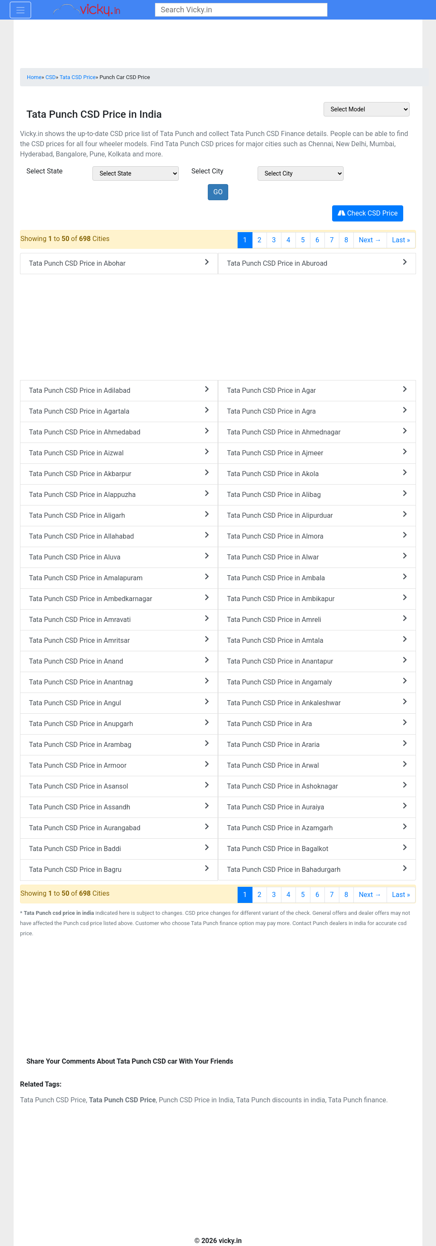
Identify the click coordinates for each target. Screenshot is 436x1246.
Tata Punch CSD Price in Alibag (317, 494)
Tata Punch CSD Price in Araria (317, 744)
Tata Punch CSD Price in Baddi (119, 848)
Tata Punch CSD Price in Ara (317, 723)
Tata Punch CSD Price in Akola (317, 473)
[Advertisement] (218, 998)
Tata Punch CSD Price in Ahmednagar (317, 431)
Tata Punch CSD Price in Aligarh (119, 515)
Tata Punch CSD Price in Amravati (119, 619)
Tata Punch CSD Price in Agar (317, 390)
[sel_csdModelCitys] (301, 173)
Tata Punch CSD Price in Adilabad (119, 390)
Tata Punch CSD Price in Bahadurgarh (317, 869)
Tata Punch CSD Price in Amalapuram (119, 577)
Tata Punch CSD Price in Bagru (119, 869)
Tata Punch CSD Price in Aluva (119, 556)
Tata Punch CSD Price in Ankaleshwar (317, 702)
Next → (370, 240)
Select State (44, 171)
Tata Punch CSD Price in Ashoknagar (317, 785)
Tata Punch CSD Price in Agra (317, 410)
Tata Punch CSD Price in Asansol (119, 785)
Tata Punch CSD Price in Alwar (317, 556)
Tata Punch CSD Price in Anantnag (119, 681)
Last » (401, 240)
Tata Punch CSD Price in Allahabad (119, 535)
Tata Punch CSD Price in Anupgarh (119, 723)
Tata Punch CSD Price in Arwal (317, 765)
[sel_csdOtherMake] (367, 109)
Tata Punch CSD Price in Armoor (119, 765)
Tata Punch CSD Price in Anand (119, 660)
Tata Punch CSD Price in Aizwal (119, 452)
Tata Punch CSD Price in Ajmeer (317, 452)
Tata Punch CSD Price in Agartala (119, 410)
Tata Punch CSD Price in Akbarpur (119, 473)
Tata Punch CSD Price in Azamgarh (317, 827)
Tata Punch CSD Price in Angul (119, 702)
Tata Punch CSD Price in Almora (317, 535)
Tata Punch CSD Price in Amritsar (119, 640)
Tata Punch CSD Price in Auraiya (317, 806)
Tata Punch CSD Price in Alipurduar (317, 515)
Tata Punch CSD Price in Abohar (119, 262)
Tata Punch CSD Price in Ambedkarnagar (119, 598)
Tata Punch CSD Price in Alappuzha (119, 494)
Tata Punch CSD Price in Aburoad (317, 262)
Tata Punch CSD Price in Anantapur (317, 660)
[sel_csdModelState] (135, 173)
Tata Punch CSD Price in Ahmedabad (119, 431)
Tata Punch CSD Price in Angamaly (317, 681)
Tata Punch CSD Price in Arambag (119, 744)
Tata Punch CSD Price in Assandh (119, 806)
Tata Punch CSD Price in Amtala (317, 640)
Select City (208, 171)
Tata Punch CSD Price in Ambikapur (317, 598)
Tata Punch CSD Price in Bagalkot (317, 848)
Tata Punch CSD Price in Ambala (317, 577)
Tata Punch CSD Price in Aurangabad (119, 827)
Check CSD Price (368, 213)
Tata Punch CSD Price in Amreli (317, 619)
